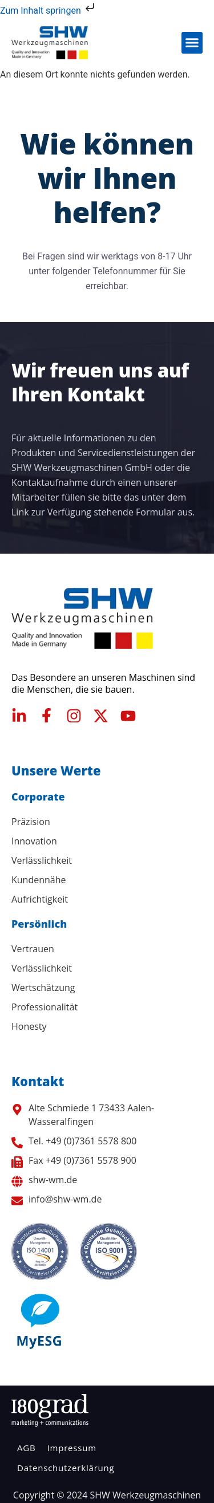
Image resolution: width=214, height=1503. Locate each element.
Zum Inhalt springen (48, 10)
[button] (192, 43)
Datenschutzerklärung (66, 1467)
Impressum (71, 1447)
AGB (26, 1447)
